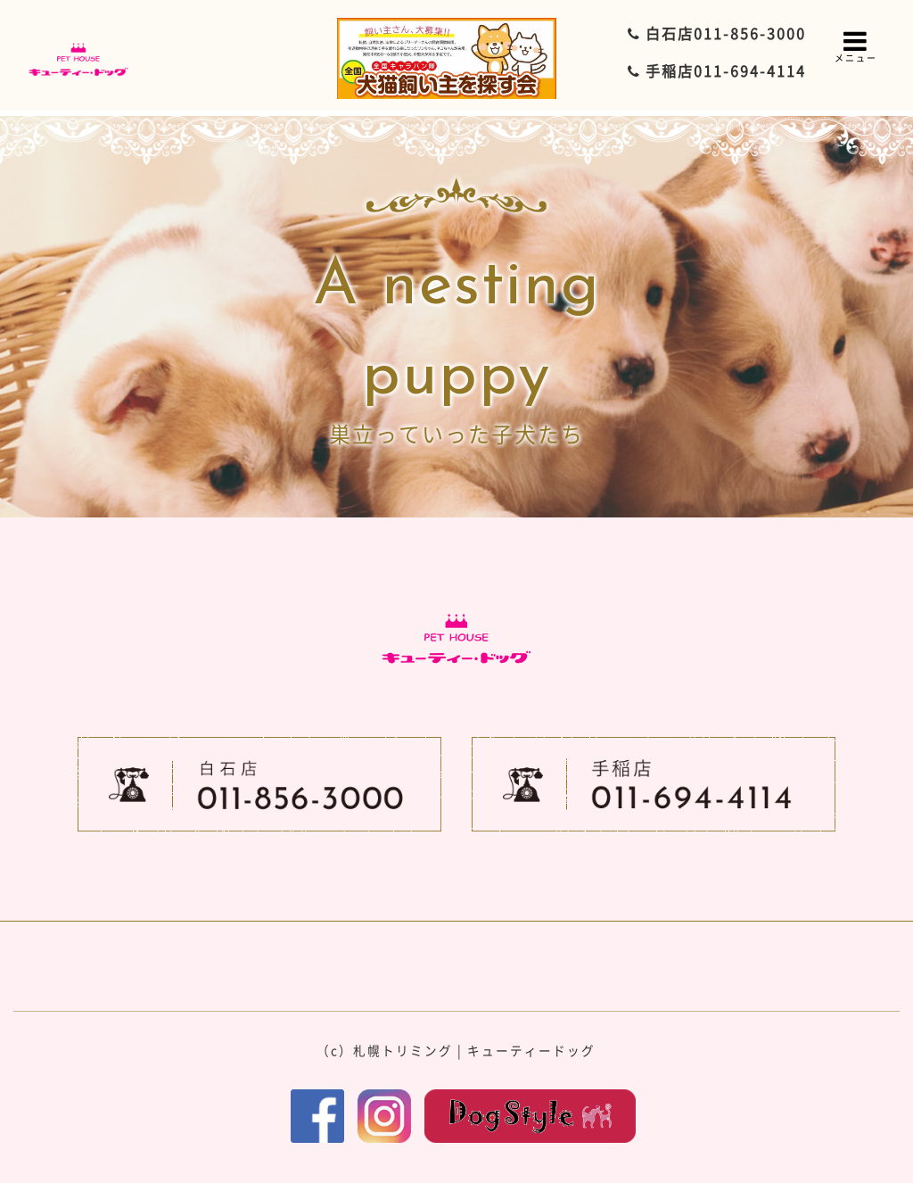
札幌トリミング (403, 1050)
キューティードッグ (531, 1050)
